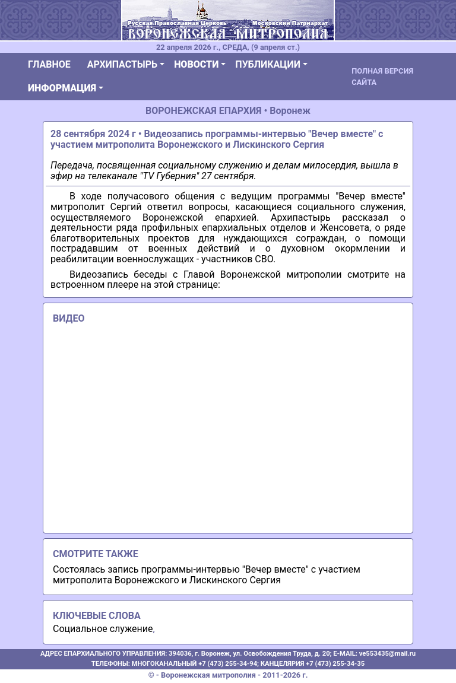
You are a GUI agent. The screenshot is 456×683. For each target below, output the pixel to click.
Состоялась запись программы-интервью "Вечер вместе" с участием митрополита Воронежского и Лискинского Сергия (206, 575)
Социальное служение (103, 628)
